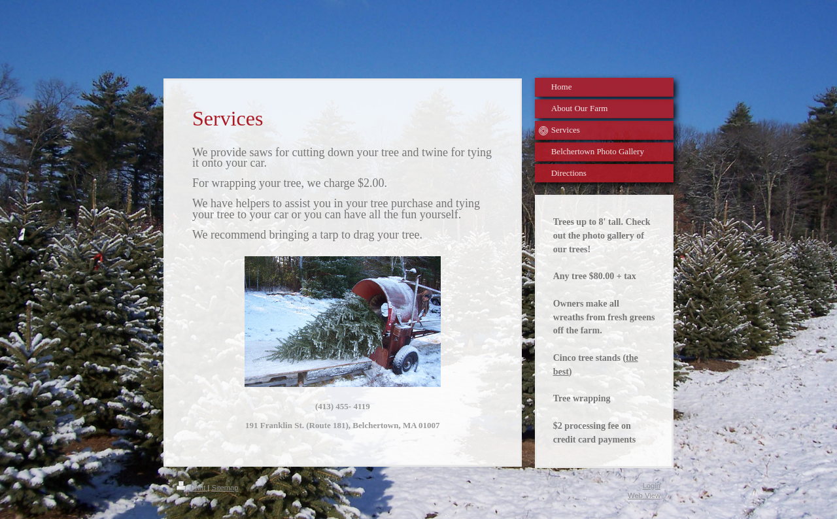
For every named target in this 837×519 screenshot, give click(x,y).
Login (651, 486)
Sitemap (224, 488)
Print (192, 488)
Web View (644, 495)
